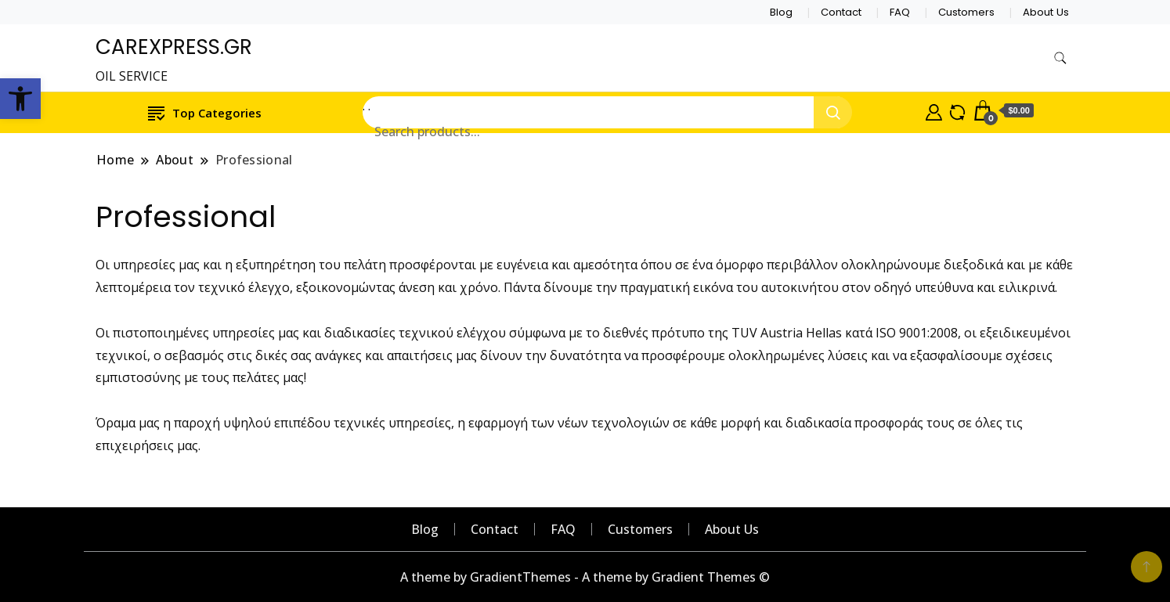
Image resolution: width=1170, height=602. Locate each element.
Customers (966, 12)
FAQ (900, 12)
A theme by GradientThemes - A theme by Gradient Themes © (585, 577)
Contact (841, 12)
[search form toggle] (1060, 58)
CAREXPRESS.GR (174, 47)
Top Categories (205, 112)
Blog (781, 12)
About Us (1046, 12)
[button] (20, 98)
